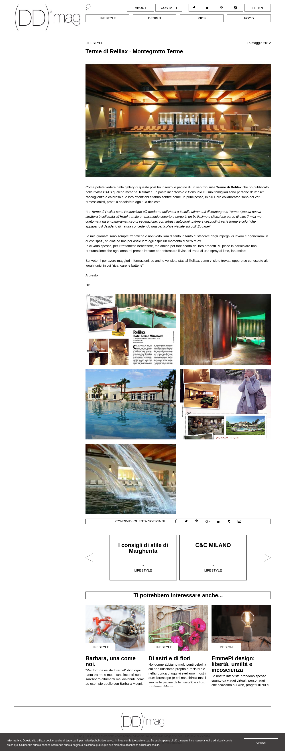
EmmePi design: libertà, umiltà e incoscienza (233, 664)
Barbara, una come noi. (111, 661)
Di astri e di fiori (170, 658)
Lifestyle (107, 18)
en (260, 8)
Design (154, 18)
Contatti (169, 8)
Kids (202, 18)
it (253, 8)
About (141, 8)
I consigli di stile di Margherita (143, 548)
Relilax (145, 192)
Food (249, 18)
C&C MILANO (213, 545)
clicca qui (12, 747)
